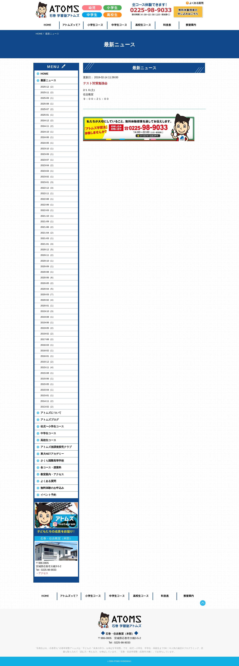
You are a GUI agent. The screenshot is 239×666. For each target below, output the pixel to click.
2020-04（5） (48, 288)
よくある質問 (48, 481)
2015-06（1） (48, 378)
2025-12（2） (48, 86)
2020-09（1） (48, 266)
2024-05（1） (48, 143)
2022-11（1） (48, 193)
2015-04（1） (48, 389)
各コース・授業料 (51, 467)
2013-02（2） (48, 406)
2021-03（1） (48, 238)
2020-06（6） (48, 277)
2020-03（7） (48, 294)
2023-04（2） (48, 165)
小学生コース (95, 25)
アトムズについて (51, 412)
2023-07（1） (48, 159)
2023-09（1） (48, 154)
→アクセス (42, 573)
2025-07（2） (48, 109)
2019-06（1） (48, 322)
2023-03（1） (48, 171)
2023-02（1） (48, 176)
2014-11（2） (48, 401)
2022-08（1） (48, 199)
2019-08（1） (48, 317)
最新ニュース (48, 80)
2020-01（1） (48, 305)
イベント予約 (48, 494)
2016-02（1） (48, 350)
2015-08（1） (48, 373)
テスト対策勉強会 (95, 83)
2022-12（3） (48, 188)
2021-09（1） (48, 221)
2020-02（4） (48, 300)
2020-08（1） (48, 272)
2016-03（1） (48, 345)
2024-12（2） (48, 120)
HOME (47, 25)
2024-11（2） (48, 126)
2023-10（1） (48, 148)
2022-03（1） (48, 210)
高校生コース (143, 25)
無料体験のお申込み (52, 487)
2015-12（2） (48, 361)
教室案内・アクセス (52, 474)
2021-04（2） (48, 232)
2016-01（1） (48, 356)
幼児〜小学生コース (52, 426)
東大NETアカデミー (52, 453)
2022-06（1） (48, 204)
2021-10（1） (48, 216)
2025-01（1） (48, 114)
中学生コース (119, 25)
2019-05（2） (48, 328)
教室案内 (191, 25)
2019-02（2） (48, 333)
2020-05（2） (48, 283)
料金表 (167, 25)
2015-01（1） (48, 395)
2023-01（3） (48, 182)
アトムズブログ (50, 419)
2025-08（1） (48, 103)
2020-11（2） (48, 255)
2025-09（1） (48, 98)
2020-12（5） (48, 249)
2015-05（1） (48, 384)
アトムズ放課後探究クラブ (56, 446)
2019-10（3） (48, 311)
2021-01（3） (48, 244)
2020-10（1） (48, 260)
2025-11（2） (48, 92)
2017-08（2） (48, 339)
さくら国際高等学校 (52, 460)
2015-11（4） (48, 367)
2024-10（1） (48, 131)
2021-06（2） (48, 227)
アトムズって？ (71, 25)
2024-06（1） (48, 137)
